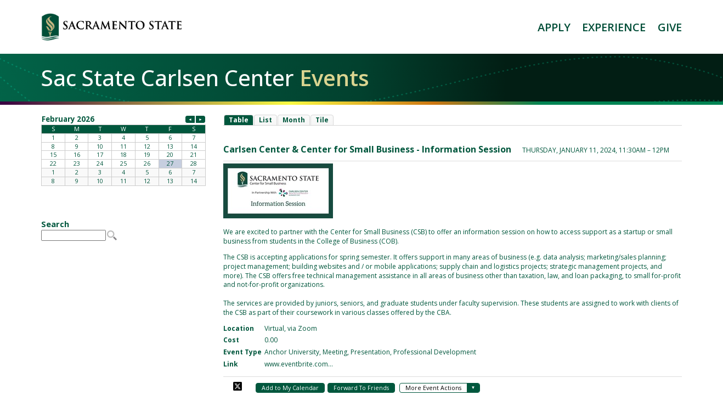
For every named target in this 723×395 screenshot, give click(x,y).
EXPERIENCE (614, 27)
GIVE (670, 27)
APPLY (554, 27)
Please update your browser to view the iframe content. (123, 150)
